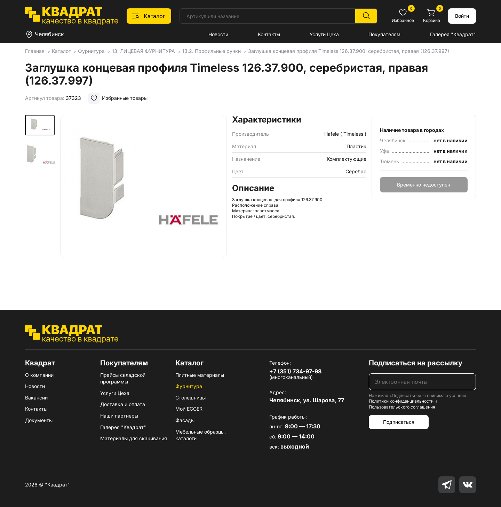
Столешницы (190, 398)
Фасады (184, 420)
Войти (462, 16)
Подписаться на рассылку (415, 363)
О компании (39, 375)
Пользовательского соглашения (402, 407)
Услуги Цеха (324, 34)
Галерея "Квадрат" (453, 34)
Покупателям (384, 34)
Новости (218, 34)
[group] (143, 202)
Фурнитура (188, 386)
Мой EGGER (188, 409)
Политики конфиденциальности (401, 401)
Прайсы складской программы (122, 378)
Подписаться (398, 422)
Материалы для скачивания (133, 438)
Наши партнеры (119, 416)
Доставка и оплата (122, 404)
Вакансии (36, 398)
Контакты (269, 34)
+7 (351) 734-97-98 (295, 371)
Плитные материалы (199, 375)
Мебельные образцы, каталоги (200, 435)
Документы (39, 420)
